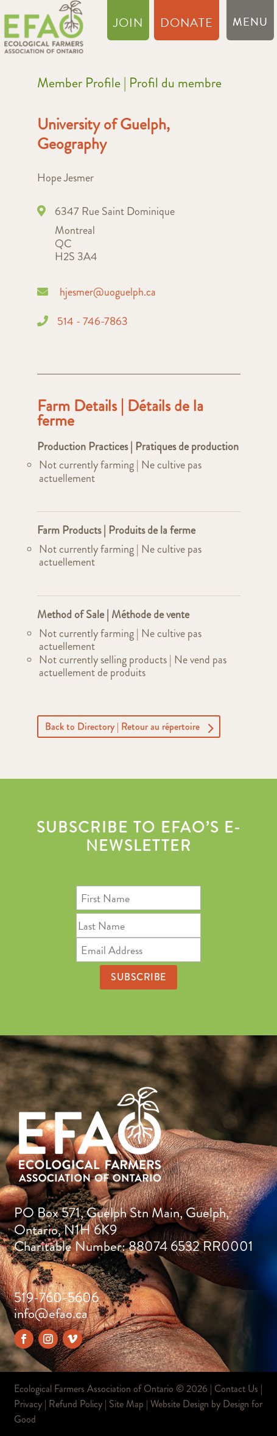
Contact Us (236, 1389)
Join (128, 25)
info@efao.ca (51, 1313)
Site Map (126, 1404)
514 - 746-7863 (92, 321)
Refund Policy (75, 1404)
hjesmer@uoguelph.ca (108, 292)
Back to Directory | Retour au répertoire (122, 727)
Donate (186, 25)
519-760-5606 (56, 1298)
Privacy (28, 1404)
